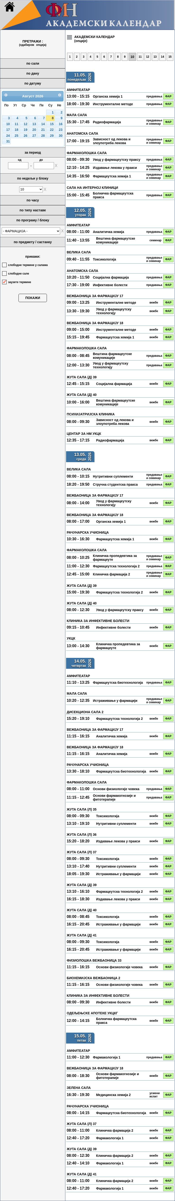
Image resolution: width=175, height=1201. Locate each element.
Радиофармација (107, 122)
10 (8, 124)
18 (16, 130)
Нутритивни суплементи (113, 476)
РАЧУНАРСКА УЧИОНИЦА (88, 532)
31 (8, 141)
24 (8, 136)
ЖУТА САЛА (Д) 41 (82, 935)
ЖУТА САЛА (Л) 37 (82, 852)
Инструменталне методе (113, 104)
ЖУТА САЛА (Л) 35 (82, 809)
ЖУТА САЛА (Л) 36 (82, 834)
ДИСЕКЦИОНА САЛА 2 (85, 712)
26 (25, 136)
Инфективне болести (110, 285)
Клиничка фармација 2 (111, 574)
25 (16, 136)
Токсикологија (104, 259)
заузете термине (19, 282)
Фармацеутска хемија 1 (112, 176)
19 (25, 130)
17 (8, 130)
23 (60, 130)
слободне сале (18, 273)
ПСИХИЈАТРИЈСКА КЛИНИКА (91, 414)
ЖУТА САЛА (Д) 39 (82, 377)
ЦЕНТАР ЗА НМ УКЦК (84, 434)
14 (43, 124)
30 (60, 136)
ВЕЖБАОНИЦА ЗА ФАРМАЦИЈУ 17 (95, 296)
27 (34, 136)
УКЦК (71, 638)
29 (52, 136)
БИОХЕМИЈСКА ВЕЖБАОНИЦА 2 (93, 978)
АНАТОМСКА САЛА (82, 133)
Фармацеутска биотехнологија (118, 682)
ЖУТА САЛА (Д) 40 (82, 395)
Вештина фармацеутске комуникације (115, 240)
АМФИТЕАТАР (78, 90)
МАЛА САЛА (77, 115)
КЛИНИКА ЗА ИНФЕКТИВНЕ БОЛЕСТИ (98, 621)
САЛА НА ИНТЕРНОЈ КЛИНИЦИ (92, 188)
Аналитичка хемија (108, 232)
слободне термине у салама (28, 265)
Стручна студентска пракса (115, 484)
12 (25, 124)
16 (60, 124)
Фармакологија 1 (106, 1057)
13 (34, 124)
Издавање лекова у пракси (115, 168)
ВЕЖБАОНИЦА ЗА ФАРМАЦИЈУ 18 (95, 323)
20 (34, 130)
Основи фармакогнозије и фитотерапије (114, 797)
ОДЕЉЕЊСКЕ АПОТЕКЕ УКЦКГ (92, 1013)
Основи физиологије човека (116, 789)
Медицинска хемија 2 (113, 1095)
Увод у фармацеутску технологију (113, 311)
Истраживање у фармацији (115, 701)
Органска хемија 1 (107, 96)
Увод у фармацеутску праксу (116, 159)
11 (16, 124)
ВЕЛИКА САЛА (79, 252)
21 (43, 130)
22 (52, 130)
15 (52, 124)
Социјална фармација (111, 277)
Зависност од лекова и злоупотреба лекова (111, 141)
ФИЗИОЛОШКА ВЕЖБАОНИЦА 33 (94, 960)
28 (43, 136)
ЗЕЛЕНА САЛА (79, 1088)
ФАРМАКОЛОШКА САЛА (87, 153)
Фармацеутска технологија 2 (116, 566)
